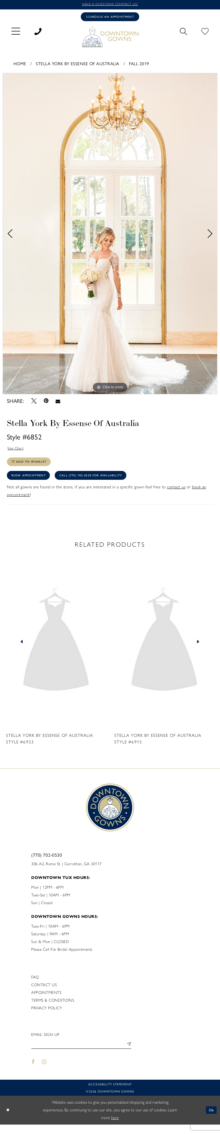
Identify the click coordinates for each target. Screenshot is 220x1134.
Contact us (44, 992)
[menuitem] (15, 32)
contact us (176, 495)
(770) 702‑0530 (46, 863)
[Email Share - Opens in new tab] (58, 403)
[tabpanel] (110, 235)
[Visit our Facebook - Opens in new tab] (33, 1071)
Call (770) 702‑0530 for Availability (105, 483)
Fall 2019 (139, 66)
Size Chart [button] (17, 450)
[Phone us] (38, 32)
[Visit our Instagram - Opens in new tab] (44, 1071)
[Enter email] (81, 1053)
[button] (15, 32)
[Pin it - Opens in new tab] (46, 403)
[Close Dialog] (8, 1120)
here (115, 1127)
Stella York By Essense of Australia (77, 66)
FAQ (35, 985)
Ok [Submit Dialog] (210, 1119)
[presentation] (56, 650)
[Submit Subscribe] (127, 1053)
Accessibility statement (110, 1093)
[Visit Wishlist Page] (205, 32)
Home (19, 66)
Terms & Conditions (52, 1008)
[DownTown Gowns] (110, 38)
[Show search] (183, 32)
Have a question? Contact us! (110, 5)
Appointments (46, 1000)
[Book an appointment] (110, 18)
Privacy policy (46, 1016)
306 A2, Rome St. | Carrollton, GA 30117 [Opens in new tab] (66, 872)
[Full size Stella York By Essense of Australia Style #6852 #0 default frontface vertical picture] (110, 235)
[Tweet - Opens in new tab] (34, 403)
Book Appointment (32, 483)
